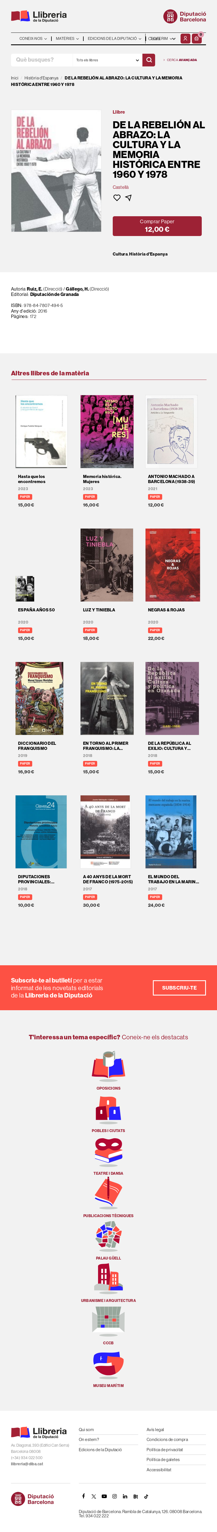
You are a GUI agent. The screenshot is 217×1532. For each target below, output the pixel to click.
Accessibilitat (159, 1469)
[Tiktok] (146, 1496)
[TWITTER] (93, 1496)
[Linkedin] (125, 1496)
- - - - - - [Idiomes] (162, 38)
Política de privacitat (165, 1449)
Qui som (86, 1429)
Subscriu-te (179, 987)
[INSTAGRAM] (114, 1496)
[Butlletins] (135, 1496)
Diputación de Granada (54, 294)
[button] (197, 39)
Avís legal (155, 1429)
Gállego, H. (77, 289)
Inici (14, 77)
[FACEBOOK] (83, 1496)
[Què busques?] (42, 60)
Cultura (120, 254)
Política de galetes (163, 1459)
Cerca (180, 60)
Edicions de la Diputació (100, 1449)
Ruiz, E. (35, 289)
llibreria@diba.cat (27, 1464)
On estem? (89, 1439)
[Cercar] (148, 60)
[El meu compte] (185, 39)
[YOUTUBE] (104, 1496)
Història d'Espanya (148, 254)
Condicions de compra (167, 1439)
